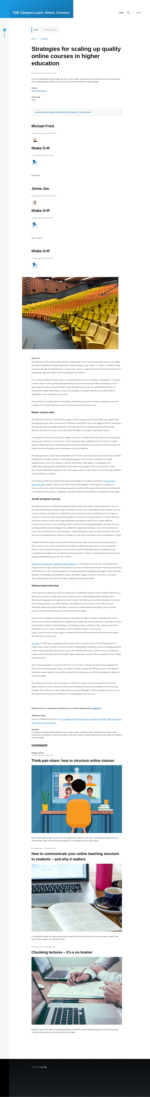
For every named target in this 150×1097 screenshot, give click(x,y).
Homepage (44, 39)
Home (33, 39)
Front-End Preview (50, 30)
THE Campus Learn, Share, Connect (41, 12)
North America (72, 112)
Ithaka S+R (96, 708)
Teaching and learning (39, 91)
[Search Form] (128, 12)
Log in (138, 12)
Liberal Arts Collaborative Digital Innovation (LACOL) (54, 564)
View (36, 30)
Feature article (85, 112)
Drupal (42, 1067)
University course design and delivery (50, 112)
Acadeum (35, 643)
